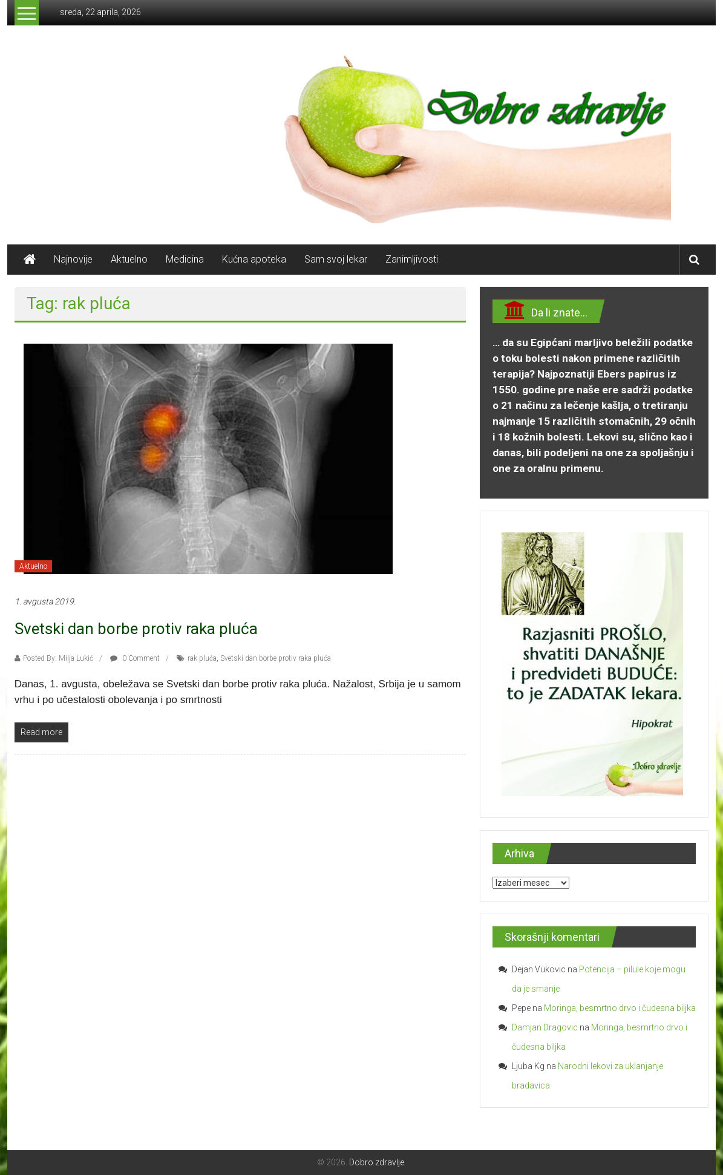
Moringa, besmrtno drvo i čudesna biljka (620, 1008)
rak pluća (202, 658)
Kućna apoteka (254, 259)
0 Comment (135, 658)
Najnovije (73, 259)
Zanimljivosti (411, 259)
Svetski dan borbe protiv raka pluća (136, 629)
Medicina (185, 259)
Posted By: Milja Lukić (58, 658)
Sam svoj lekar (335, 259)
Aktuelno (129, 259)
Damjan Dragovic (545, 1027)
